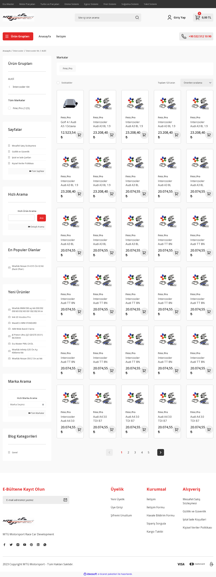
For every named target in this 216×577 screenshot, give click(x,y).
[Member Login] (176, 17)
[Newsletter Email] (36, 500)
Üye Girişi (117, 508)
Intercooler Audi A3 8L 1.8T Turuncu (166, 183)
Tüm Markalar (36, 413)
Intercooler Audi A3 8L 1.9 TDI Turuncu (134, 124)
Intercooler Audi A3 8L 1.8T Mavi (197, 183)
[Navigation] (18, 36)
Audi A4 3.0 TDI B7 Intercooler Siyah (197, 419)
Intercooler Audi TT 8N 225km (165, 301)
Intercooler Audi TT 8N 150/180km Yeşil (133, 360)
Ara (41, 218)
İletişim (61, 36)
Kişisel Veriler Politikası (197, 528)
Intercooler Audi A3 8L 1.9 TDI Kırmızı (102, 124)
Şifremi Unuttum (121, 516)
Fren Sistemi (110, 4)
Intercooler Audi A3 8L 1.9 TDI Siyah (69, 183)
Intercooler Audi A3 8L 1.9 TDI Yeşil (199, 124)
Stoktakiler (66, 82)
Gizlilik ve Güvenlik (194, 512)
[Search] (108, 17)
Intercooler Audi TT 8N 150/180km (197, 360)
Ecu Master (8, 4)
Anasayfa (45, 36)
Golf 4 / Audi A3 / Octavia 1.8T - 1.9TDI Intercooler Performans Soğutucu (69, 124)
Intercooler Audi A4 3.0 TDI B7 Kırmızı (70, 419)
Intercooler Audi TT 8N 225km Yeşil (100, 301)
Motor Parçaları (27, 4)
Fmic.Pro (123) (21, 108)
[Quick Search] (21, 218)
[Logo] (18, 17)
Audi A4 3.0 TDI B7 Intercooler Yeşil (165, 419)
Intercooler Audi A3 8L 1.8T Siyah (100, 242)
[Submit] (66, 500)
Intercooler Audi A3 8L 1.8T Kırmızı (133, 183)
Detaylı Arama (36, 227)
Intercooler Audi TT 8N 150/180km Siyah (165, 360)
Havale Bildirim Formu (160, 516)
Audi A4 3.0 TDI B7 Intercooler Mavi (133, 419)
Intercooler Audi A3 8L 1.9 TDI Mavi (166, 124)
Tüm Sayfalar (36, 171)
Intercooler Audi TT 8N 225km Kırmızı (167, 242)
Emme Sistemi (72, 4)
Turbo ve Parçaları (49, 4)
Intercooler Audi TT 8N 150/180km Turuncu (68, 360)
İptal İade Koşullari (194, 520)
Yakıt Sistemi (150, 4)
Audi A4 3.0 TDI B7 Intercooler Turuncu (100, 419)
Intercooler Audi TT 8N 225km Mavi (68, 301)
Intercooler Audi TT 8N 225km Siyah (133, 301)
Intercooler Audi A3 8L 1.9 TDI (102, 183)
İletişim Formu (156, 508)
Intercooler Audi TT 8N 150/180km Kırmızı (197, 301)
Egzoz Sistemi (91, 4)
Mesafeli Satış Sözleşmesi (191, 502)
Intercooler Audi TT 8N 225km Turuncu (197, 242)
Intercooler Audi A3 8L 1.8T (133, 242)
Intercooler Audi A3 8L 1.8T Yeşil (68, 242)
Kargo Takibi (155, 532)
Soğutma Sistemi (130, 4)
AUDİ (44, 51)
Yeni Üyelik (118, 500)
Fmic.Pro (66, 117)
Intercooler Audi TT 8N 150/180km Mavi (100, 360)
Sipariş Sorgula (156, 524)
